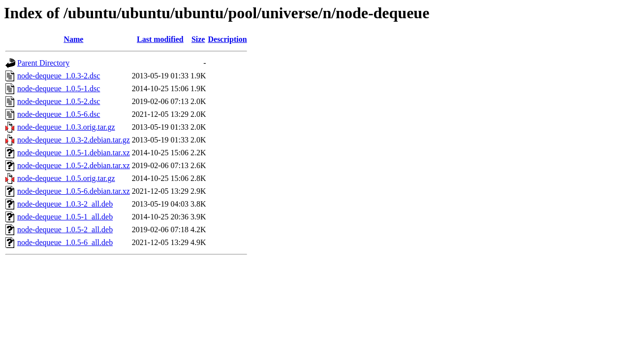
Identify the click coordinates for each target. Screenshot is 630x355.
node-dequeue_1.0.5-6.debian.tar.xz (73, 191)
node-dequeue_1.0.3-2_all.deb (65, 204)
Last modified (160, 39)
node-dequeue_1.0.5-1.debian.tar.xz (73, 152)
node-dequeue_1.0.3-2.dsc (58, 75)
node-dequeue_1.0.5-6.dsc (58, 114)
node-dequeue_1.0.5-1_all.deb (65, 217)
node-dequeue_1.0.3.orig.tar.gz (66, 127)
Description (227, 39)
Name (73, 39)
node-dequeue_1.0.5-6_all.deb (65, 242)
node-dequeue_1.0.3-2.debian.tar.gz (73, 140)
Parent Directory (43, 63)
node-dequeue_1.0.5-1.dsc (58, 88)
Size (198, 39)
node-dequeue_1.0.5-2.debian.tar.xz (73, 165)
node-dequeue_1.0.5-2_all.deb (65, 229)
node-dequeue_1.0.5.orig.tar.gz (66, 178)
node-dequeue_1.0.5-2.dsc (58, 101)
